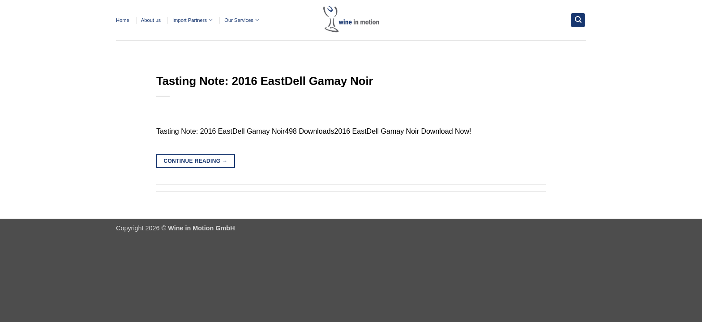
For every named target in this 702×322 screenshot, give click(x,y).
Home (122, 20)
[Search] (578, 20)
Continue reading (195, 161)
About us (151, 20)
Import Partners (192, 20)
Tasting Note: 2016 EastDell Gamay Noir (264, 81)
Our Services (241, 20)
